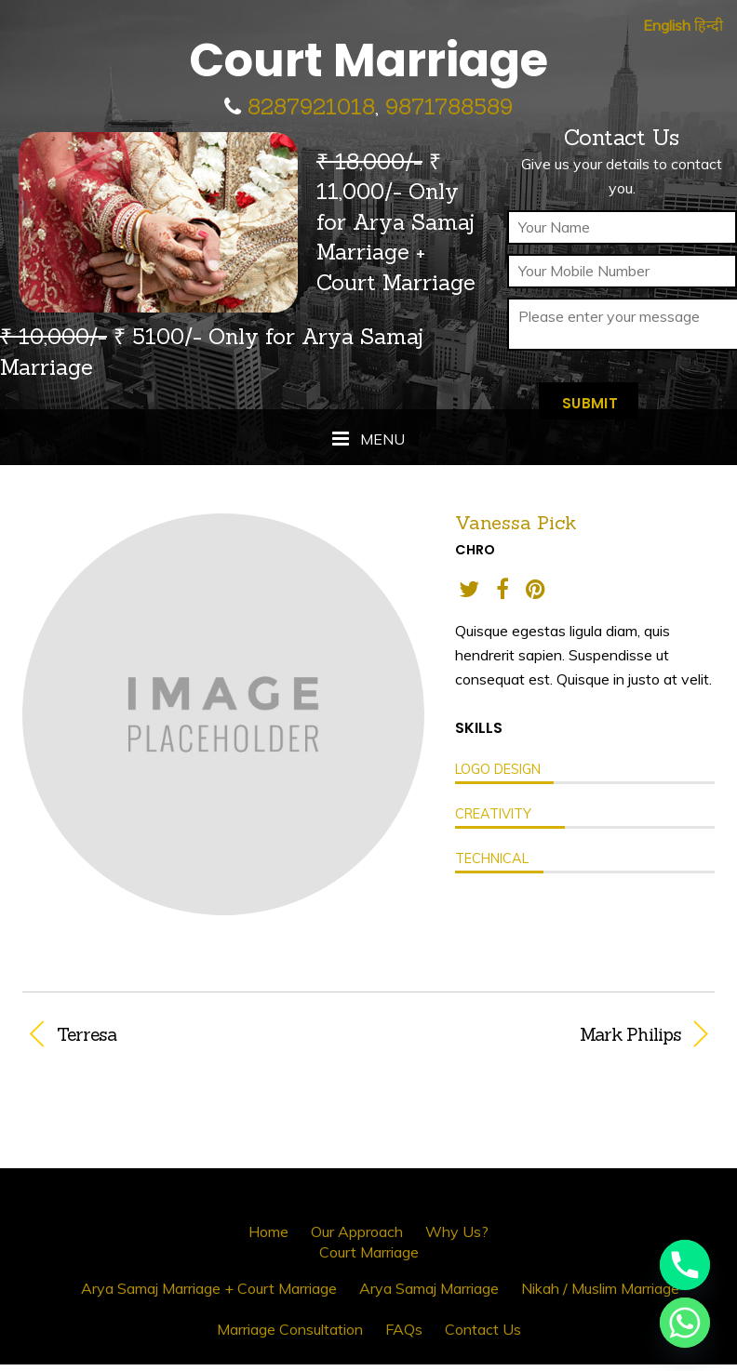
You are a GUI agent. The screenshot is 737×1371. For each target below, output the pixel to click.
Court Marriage (369, 1252)
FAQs (403, 1329)
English (666, 25)
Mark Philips (534, 1034)
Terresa (86, 1034)
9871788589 (449, 106)
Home (268, 1231)
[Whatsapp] (685, 1323)
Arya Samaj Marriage (429, 1288)
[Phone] (685, 1265)
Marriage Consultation (290, 1329)
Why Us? (457, 1231)
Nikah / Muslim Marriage (600, 1288)
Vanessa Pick (516, 522)
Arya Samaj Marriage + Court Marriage (209, 1288)
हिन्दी (708, 25)
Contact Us (483, 1329)
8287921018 (311, 106)
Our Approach (357, 1231)
